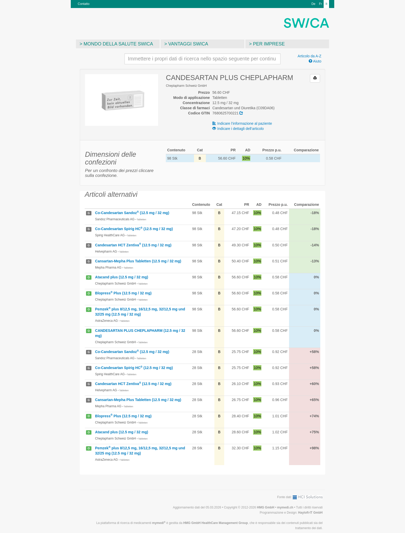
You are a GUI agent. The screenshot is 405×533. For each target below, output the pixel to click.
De (313, 4)
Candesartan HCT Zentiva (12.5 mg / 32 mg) (133, 245)
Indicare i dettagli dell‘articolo (238, 129)
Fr (320, 4)
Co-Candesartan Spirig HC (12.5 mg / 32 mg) (134, 229)
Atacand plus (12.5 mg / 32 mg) (121, 277)
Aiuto (315, 61)
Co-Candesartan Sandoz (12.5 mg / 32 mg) (132, 213)
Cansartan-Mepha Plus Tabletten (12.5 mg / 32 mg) (138, 261)
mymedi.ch (285, 507)
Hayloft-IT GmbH (310, 512)
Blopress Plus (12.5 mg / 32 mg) (123, 293)
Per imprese (269, 43)
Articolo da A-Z (309, 56)
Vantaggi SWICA (188, 43)
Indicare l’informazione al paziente (242, 123)
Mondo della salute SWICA (118, 43)
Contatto (83, 4)
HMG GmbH (265, 507)
